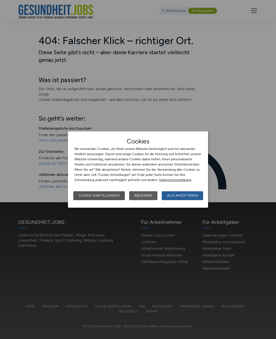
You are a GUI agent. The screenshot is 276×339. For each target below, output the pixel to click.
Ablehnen (143, 195)
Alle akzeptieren (182, 195)
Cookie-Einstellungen (99, 195)
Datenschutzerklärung (175, 180)
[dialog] (138, 169)
